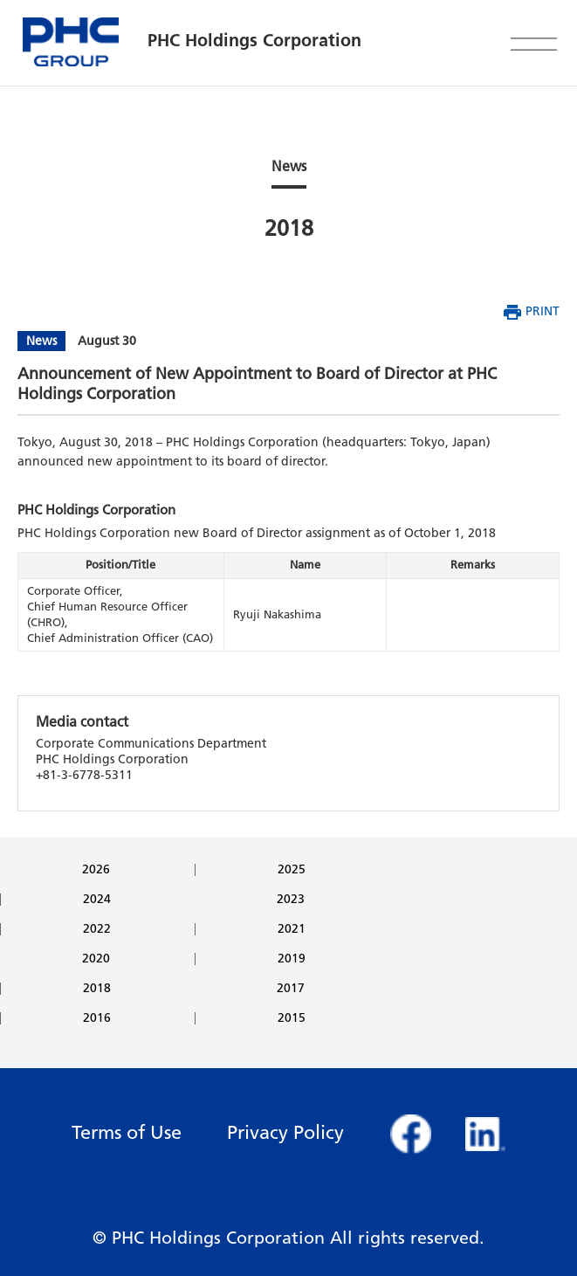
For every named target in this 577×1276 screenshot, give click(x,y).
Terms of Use (127, 1132)
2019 (292, 959)
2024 (97, 899)
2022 (97, 929)
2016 (97, 1018)
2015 (292, 1018)
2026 (96, 870)
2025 (292, 870)
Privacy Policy (285, 1132)
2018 (97, 989)
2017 (291, 989)
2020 (96, 959)
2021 (292, 929)
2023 (291, 899)
